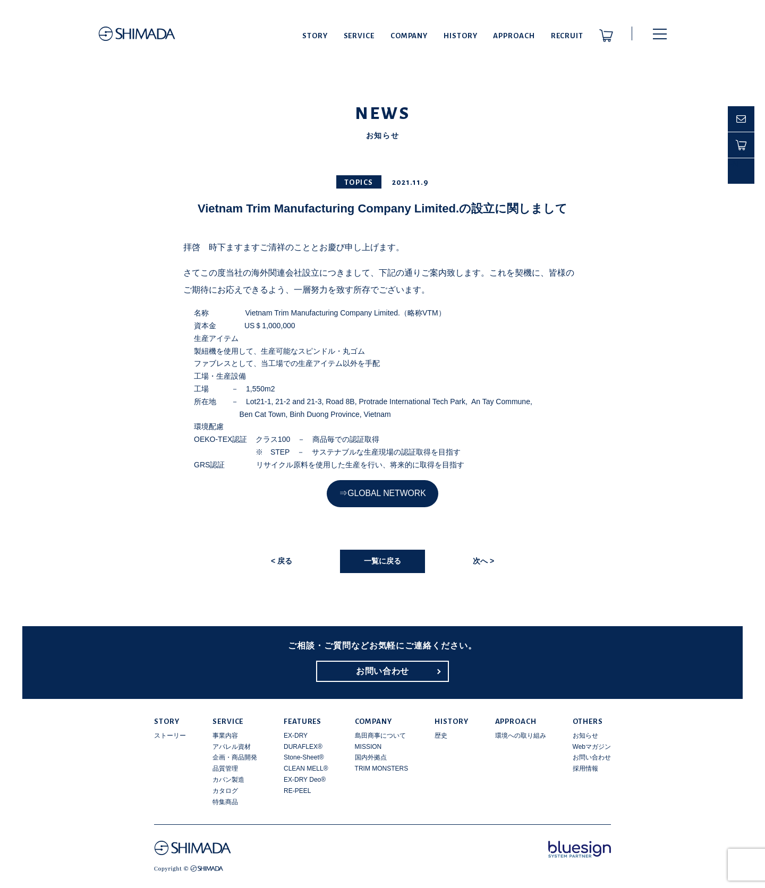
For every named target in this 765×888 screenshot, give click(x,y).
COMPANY (409, 36)
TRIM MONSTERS (382, 768)
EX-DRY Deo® (305, 779)
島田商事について (380, 735)
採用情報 (585, 768)
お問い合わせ (382, 671)
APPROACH (513, 36)
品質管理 (225, 768)
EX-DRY (296, 735)
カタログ (225, 791)
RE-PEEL (297, 791)
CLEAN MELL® (306, 768)
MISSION (368, 746)
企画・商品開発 (234, 757)
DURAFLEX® (303, 746)
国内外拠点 (371, 757)
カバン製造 (228, 779)
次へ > (483, 561)
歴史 (441, 735)
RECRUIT (567, 36)
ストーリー (170, 735)
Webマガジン (592, 746)
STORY (315, 36)
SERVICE (359, 36)
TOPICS (358, 182)
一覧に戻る (382, 561)
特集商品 (225, 802)
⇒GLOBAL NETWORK (382, 493)
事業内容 (225, 735)
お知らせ (585, 735)
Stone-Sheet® (304, 757)
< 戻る (281, 561)
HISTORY (460, 36)
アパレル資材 (231, 746)
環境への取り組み (520, 735)
